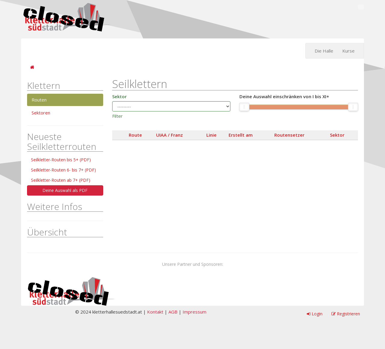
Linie (211, 135)
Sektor (119, 96)
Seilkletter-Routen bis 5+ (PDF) (61, 159)
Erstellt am (241, 135)
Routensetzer (289, 135)
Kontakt (155, 312)
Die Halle (324, 51)
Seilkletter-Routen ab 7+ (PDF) (60, 180)
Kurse (348, 51)
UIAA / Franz (169, 135)
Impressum (194, 312)
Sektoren (41, 113)
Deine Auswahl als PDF (65, 190)
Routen (39, 100)
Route (135, 135)
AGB (172, 312)
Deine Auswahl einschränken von (284, 96)
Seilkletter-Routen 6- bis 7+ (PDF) (63, 170)
